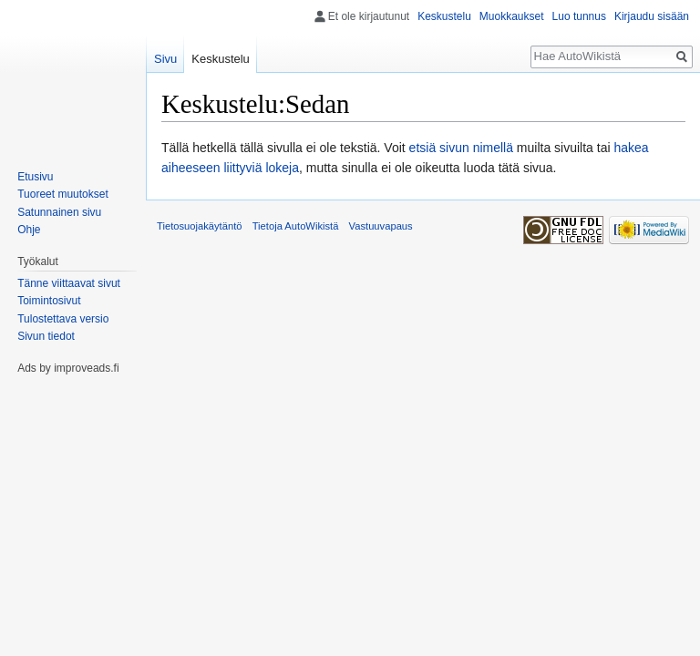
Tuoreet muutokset (62, 194)
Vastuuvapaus (381, 225)
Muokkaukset (511, 16)
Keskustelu (444, 16)
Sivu (165, 59)
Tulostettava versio (62, 319)
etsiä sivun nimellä (461, 147)
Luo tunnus (579, 16)
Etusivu (35, 176)
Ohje (28, 229)
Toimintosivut (48, 300)
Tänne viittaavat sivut (68, 283)
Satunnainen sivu (59, 212)
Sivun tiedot (46, 336)
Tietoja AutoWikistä (295, 225)
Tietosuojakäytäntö (199, 225)
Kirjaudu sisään (651, 16)
